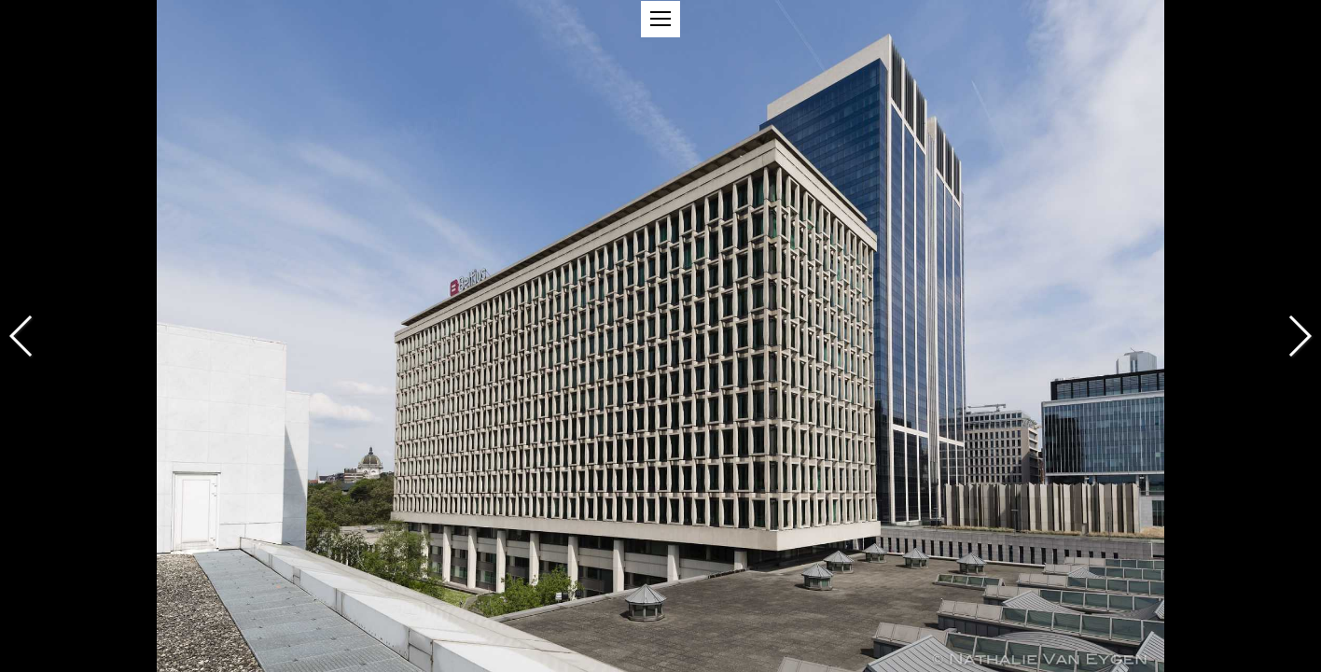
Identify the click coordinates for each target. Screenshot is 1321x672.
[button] (660, 19)
